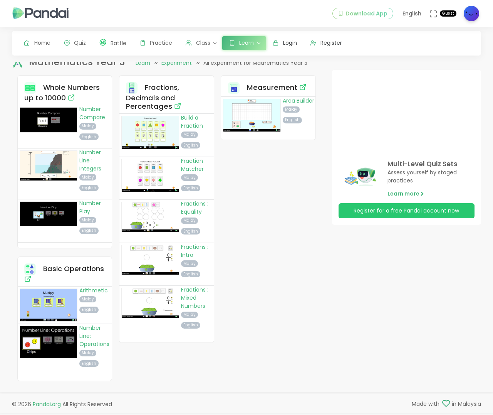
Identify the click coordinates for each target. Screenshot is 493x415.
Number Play (90, 213)
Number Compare (92, 119)
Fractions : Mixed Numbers (194, 304)
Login (285, 43)
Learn (143, 69)
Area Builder (298, 106)
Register (326, 43)
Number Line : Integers (90, 166)
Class (198, 43)
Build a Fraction (192, 128)
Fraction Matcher (192, 171)
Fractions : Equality (194, 214)
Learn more (405, 199)
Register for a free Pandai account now (406, 217)
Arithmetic (93, 296)
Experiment (176, 69)
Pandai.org (47, 406)
